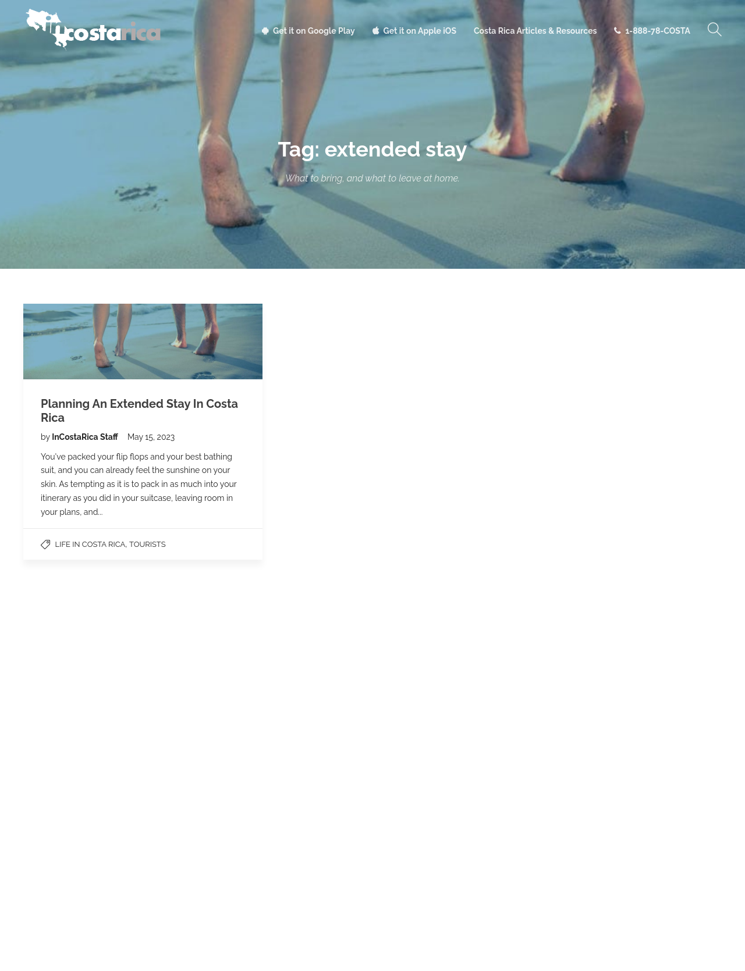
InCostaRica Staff (86, 437)
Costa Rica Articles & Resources (535, 30)
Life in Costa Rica (90, 544)
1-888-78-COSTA (657, 30)
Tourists (147, 544)
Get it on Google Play (314, 30)
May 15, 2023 (151, 437)
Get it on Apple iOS (420, 30)
